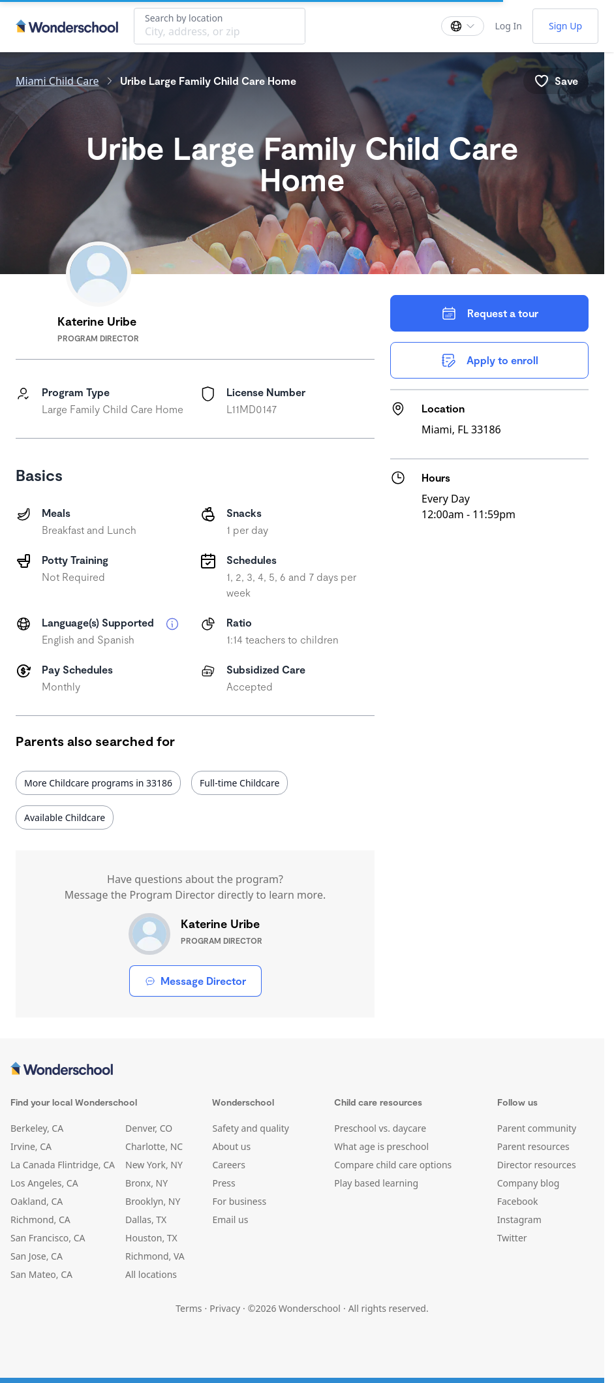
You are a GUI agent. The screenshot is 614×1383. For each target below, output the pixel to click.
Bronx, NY (146, 1183)
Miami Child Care (57, 81)
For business (239, 1201)
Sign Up (565, 26)
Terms (189, 1308)
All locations (151, 1274)
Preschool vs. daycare (380, 1128)
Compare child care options (393, 1164)
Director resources (536, 1164)
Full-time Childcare (239, 783)
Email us (230, 1219)
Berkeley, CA (36, 1128)
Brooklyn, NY (152, 1201)
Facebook (517, 1201)
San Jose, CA (36, 1256)
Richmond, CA (40, 1219)
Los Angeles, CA (44, 1183)
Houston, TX (151, 1238)
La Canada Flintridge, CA (62, 1164)
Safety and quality (250, 1128)
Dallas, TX (145, 1219)
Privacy (224, 1308)
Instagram (519, 1219)
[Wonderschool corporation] (302, 1069)
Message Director (195, 980)
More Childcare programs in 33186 (98, 783)
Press (223, 1183)
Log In (508, 26)
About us (231, 1146)
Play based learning (376, 1183)
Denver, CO (148, 1128)
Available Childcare (64, 817)
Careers (228, 1164)
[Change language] (462, 26)
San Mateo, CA (41, 1274)
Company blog (528, 1183)
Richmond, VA (155, 1256)
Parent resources (533, 1146)
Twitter (512, 1238)
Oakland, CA (36, 1201)
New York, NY (154, 1164)
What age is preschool (381, 1146)
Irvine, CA (31, 1146)
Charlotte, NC (154, 1146)
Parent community (537, 1128)
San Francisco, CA (47, 1238)
